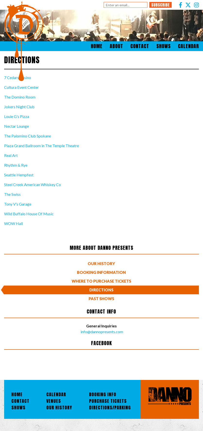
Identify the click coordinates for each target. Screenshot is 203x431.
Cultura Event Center (21, 87)
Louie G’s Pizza (16, 116)
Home (96, 46)
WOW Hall (13, 223)
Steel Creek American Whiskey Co (32, 184)
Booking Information (101, 272)
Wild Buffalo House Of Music (29, 213)
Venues (53, 401)
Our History (101, 263)
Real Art (11, 155)
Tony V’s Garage (17, 204)
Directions (101, 289)
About (116, 46)
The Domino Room (19, 97)
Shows (163, 46)
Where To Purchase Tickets (101, 281)
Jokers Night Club (19, 106)
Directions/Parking (110, 407)
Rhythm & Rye (15, 165)
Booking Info (102, 394)
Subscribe (160, 5)
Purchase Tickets (108, 401)
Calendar (188, 46)
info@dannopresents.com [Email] (101, 331)
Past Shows (101, 298)
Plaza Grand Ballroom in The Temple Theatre (41, 145)
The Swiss (12, 194)
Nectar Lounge (16, 126)
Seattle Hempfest (19, 174)
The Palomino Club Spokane (27, 136)
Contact (139, 46)
